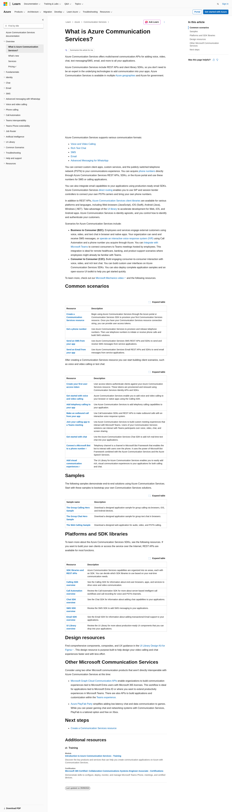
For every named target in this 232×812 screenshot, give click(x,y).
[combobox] (24, 26)
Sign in (225, 4)
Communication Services (95, 22)
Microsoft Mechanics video (110, 278)
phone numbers (147, 171)
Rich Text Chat (78, 148)
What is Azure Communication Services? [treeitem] (23, 49)
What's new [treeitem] (13, 56)
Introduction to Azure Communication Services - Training (93, 756)
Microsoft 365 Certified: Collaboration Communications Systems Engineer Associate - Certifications (114, 771)
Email (74, 156)
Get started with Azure (216, 12)
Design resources (198, 39)
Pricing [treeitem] (11, 66)
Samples (194, 31)
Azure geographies (125, 75)
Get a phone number (76, 329)
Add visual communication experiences (74, 463)
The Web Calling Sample (78, 525)
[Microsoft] (5, 4)
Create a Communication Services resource (75, 317)
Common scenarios (199, 27)
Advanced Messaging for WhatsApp (89, 160)
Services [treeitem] (12, 61)
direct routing (106, 190)
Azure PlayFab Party (81, 704)
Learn (68, 22)
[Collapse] (43, 19)
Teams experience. (106, 697)
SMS (73, 152)
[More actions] (164, 22)
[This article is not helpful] (217, 60)
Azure (77, 22)
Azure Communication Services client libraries (116, 200)
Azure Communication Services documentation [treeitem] (20, 34)
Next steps (194, 49)
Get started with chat (76, 437)
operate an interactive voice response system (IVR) (126, 238)
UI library (112, 209)
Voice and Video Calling (83, 144)
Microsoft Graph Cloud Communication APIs (94, 681)
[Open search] (218, 4)
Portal (197, 12)
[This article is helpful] (213, 60)
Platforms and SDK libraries (202, 35)
